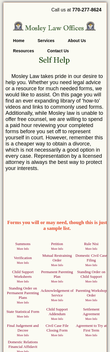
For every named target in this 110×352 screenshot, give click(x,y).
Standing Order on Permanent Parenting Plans (23, 293)
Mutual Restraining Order (57, 257)
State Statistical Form (22, 311)
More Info (23, 248)
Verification (23, 258)
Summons (23, 244)
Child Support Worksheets (22, 274)
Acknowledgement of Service (56, 292)
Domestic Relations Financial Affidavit (23, 344)
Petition (57, 244)
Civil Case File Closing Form (57, 327)
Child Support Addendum (57, 311)
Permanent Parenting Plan (57, 274)
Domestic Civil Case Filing (91, 257)
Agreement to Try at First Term (91, 327)
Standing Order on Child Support (91, 274)
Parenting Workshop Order (91, 292)
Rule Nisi (91, 244)
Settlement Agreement (91, 311)
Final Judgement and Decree (23, 327)
